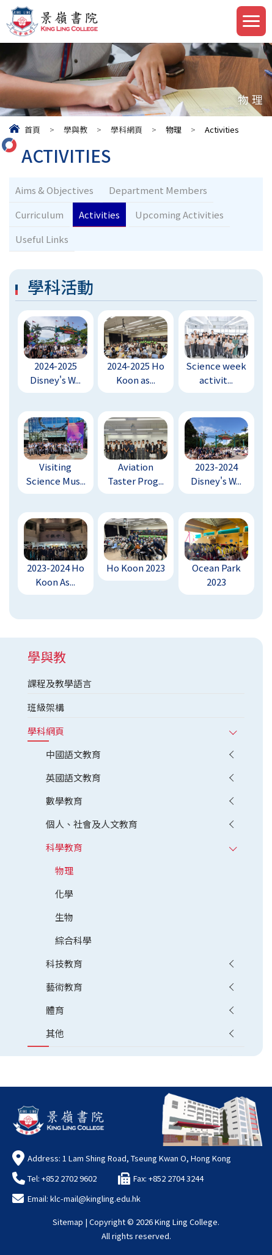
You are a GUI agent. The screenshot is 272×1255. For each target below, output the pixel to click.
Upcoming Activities (179, 214)
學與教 (75, 129)
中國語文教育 (73, 754)
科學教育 (64, 847)
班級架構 (46, 707)
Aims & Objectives (54, 190)
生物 (64, 917)
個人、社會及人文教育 (92, 823)
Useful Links (41, 239)
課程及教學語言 (60, 683)
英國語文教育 (73, 777)
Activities (99, 214)
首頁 (32, 129)
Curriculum (39, 214)
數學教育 (64, 800)
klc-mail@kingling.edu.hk (95, 1198)
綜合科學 (73, 940)
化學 (64, 893)
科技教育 (64, 963)
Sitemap (68, 1221)
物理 (64, 870)
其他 (55, 1033)
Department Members (158, 190)
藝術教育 (64, 986)
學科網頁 (126, 129)
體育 (55, 1010)
